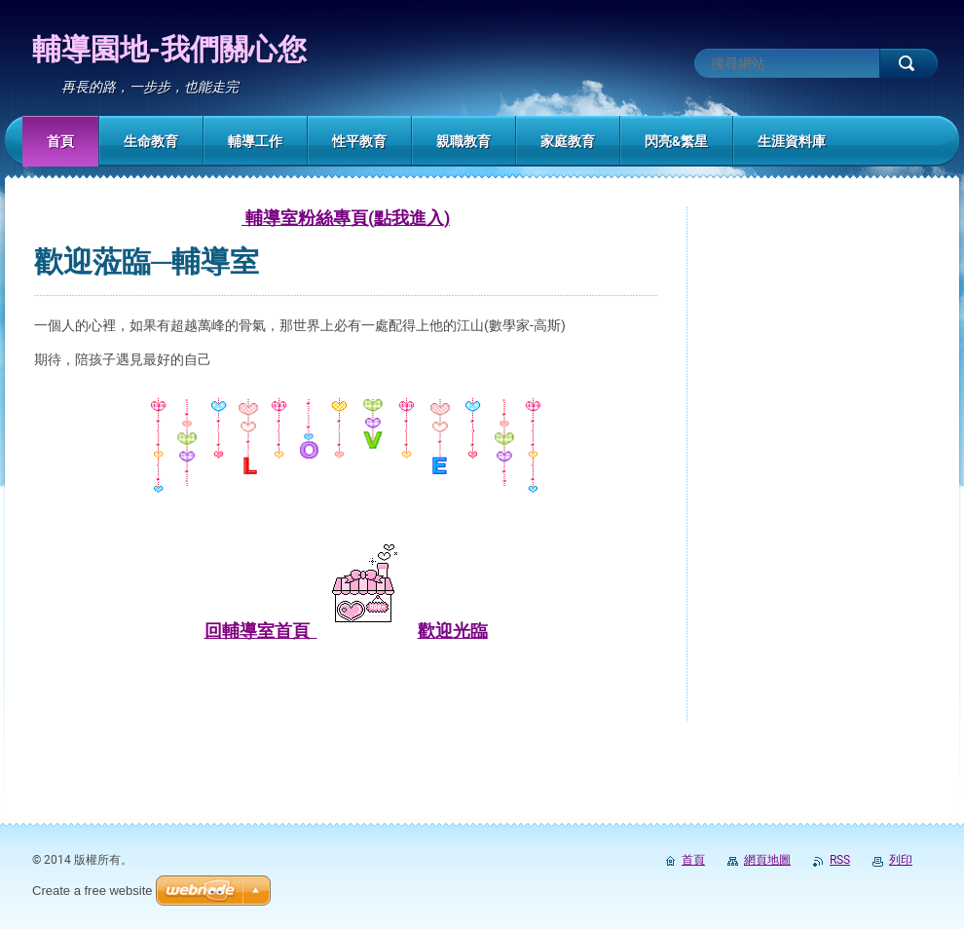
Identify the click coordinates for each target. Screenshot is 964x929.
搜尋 (908, 63)
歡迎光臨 (453, 630)
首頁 (693, 860)
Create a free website (92, 890)
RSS (840, 860)
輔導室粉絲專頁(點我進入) (345, 217)
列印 (900, 860)
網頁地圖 (767, 860)
